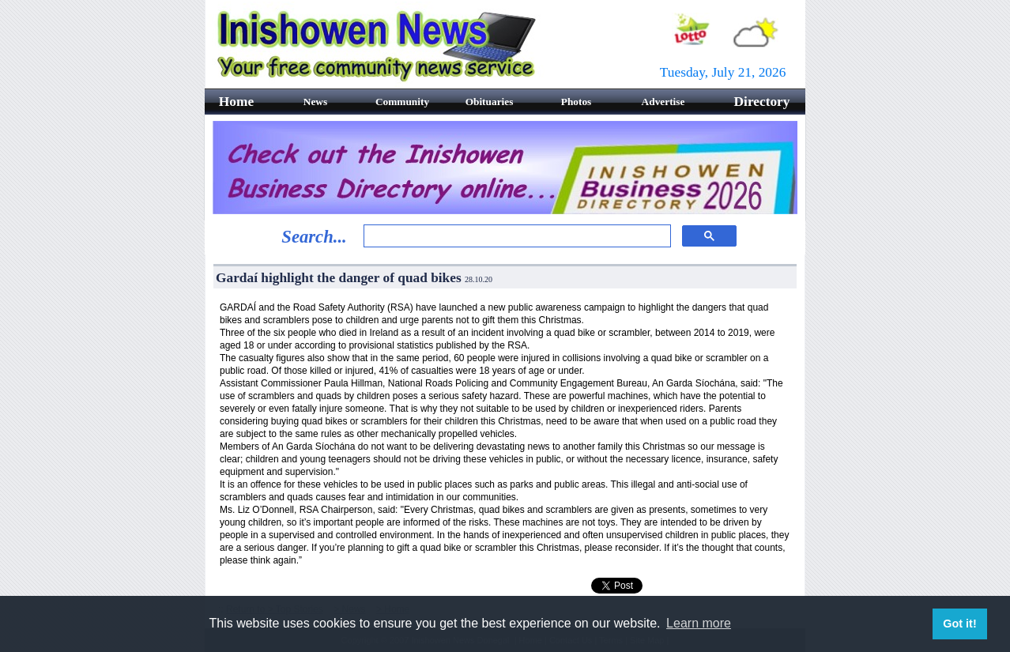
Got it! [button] (959, 623)
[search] (515, 236)
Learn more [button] (698, 623)
